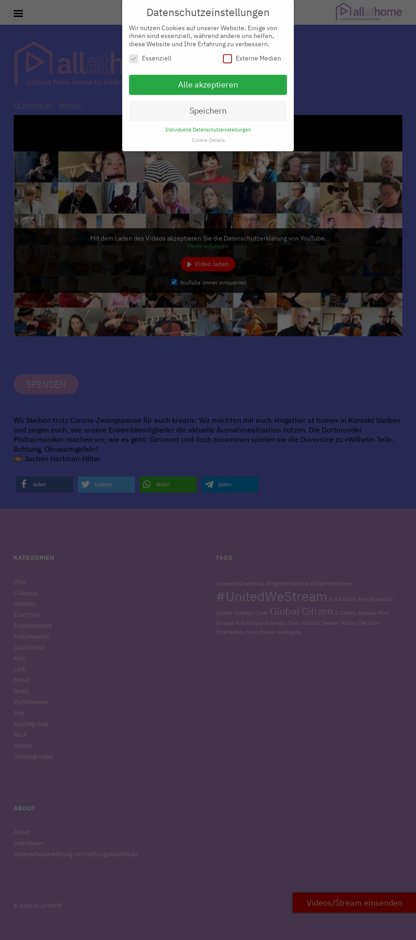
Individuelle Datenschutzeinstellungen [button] (208, 125)
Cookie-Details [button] (208, 136)
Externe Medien (252, 54)
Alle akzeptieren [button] (208, 81)
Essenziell (150, 54)
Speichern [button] (208, 106)
